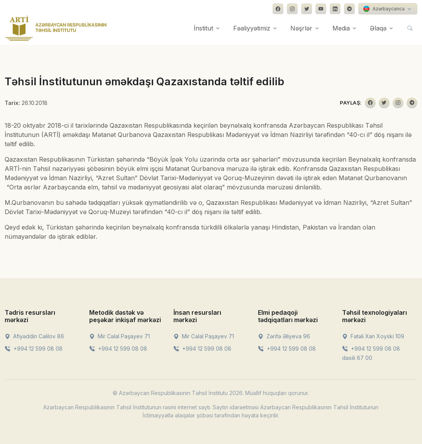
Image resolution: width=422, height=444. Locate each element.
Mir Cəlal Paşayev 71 (119, 336)
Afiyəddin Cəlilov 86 (34, 336)
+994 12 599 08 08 (34, 348)
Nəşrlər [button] (301, 28)
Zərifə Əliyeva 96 (284, 336)
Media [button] (341, 28)
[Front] (56, 28)
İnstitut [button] (203, 28)
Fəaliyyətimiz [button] (251, 28)
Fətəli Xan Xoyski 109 (373, 336)
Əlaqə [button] (378, 28)
